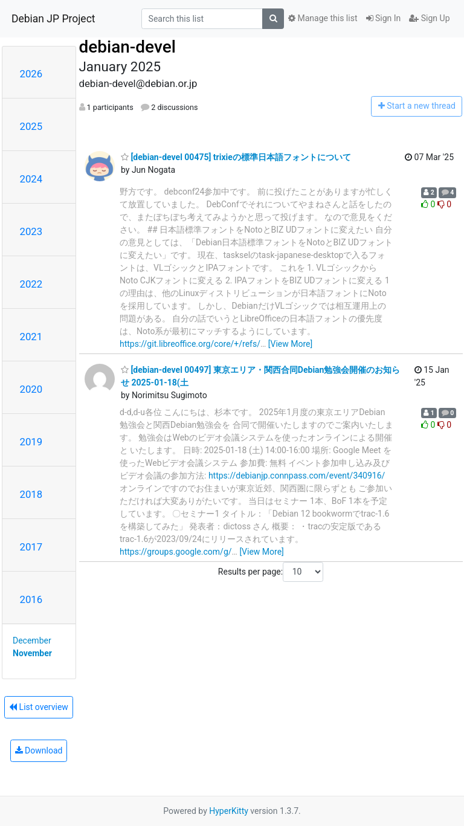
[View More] (290, 344)
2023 (31, 231)
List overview (38, 707)
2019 (31, 442)
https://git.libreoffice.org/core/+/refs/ (190, 344)
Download (39, 750)
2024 (31, 179)
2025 (31, 126)
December (32, 640)
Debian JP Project (53, 19)
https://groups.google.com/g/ (176, 552)
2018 (31, 494)
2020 (31, 389)
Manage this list (322, 18)
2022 (31, 284)
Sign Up (429, 18)
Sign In (383, 18)
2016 (31, 599)
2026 (31, 74)
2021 (31, 337)
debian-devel (127, 47)
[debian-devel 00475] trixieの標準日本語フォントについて (236, 157)
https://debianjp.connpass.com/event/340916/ (296, 475)
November (32, 653)
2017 (31, 547)
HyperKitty (228, 811)
